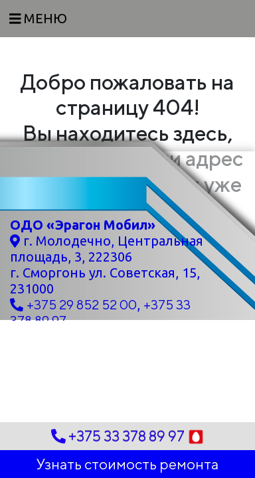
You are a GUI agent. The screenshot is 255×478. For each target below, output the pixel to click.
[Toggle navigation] (38, 18)
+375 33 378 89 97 (128, 436)
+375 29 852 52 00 (82, 304)
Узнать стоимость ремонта (127, 464)
